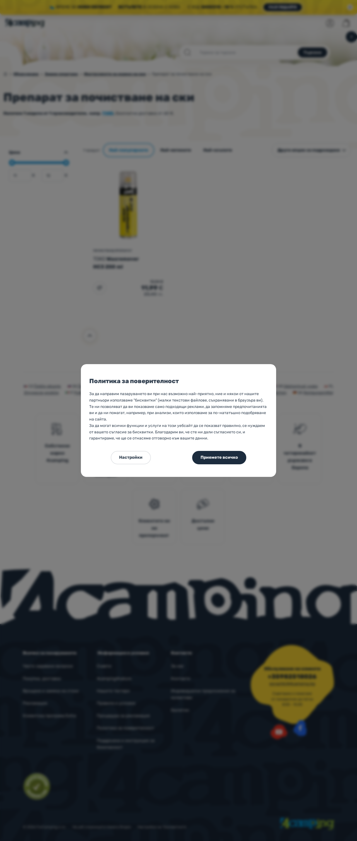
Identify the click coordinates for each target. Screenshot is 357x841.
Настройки (131, 457)
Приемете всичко (219, 457)
